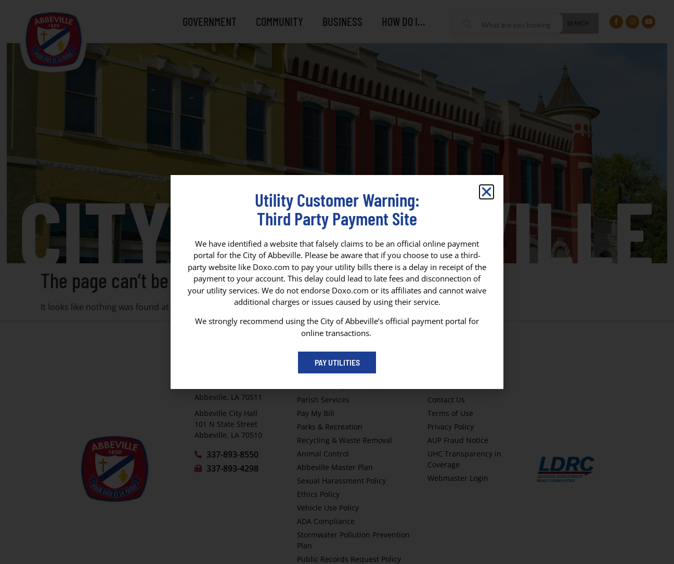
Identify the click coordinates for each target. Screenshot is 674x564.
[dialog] (337, 282)
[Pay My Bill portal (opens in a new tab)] (337, 362)
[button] (486, 191)
